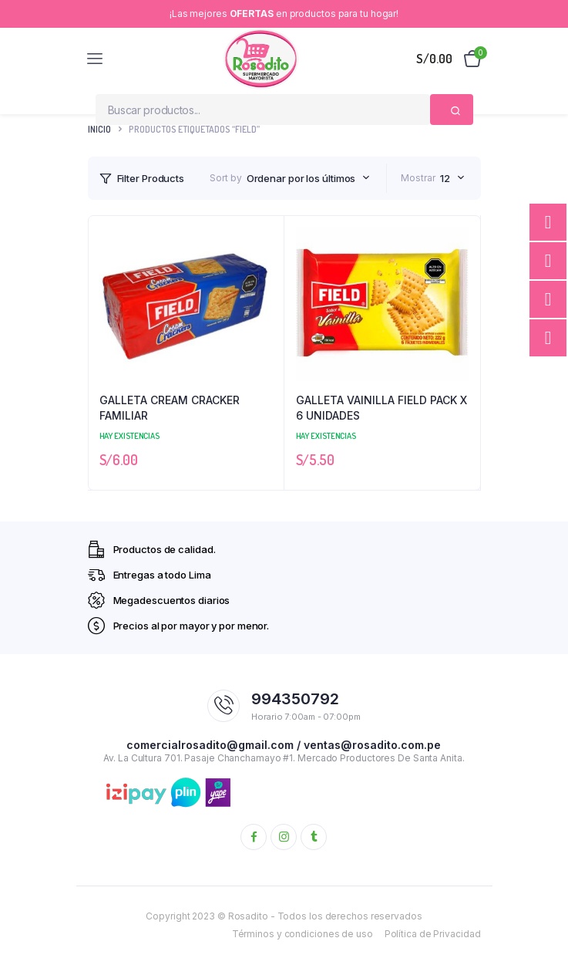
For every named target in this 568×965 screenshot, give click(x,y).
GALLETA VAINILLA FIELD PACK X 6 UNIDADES (381, 407)
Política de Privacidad (433, 934)
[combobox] (308, 178)
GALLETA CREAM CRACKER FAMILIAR (169, 407)
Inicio (99, 129)
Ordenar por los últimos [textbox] (301, 178)
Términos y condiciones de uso (302, 934)
